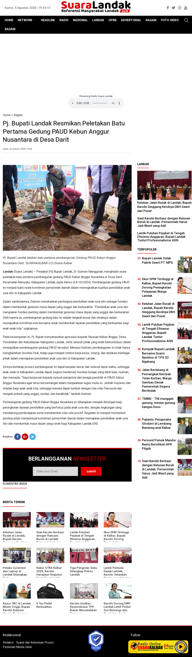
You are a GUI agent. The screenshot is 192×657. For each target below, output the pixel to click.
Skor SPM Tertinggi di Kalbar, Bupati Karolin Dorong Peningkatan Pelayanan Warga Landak (116, 541)
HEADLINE (48, 20)
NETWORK (25, 20)
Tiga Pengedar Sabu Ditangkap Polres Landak (83, 571)
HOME (9, 20)
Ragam (18, 115)
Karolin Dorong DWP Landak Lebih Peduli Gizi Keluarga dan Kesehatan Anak (117, 608)
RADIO (63, 20)
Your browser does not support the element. (96, 103)
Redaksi (8, 642)
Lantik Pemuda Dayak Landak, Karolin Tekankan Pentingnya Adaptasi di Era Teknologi (117, 574)
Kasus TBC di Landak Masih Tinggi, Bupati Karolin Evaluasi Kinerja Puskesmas (17, 608)
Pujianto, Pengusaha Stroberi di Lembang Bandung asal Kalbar (156, 424)
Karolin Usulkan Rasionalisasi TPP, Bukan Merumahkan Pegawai (83, 608)
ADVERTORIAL (131, 20)
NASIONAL (80, 20)
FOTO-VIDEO (170, 20)
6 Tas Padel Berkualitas (44, 605)
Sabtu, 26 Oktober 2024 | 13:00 (17, 149)
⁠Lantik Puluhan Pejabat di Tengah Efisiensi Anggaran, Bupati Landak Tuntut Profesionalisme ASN (161, 236)
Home (7, 115)
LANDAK (98, 20)
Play (181, 646)
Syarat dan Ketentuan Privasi (35, 642)
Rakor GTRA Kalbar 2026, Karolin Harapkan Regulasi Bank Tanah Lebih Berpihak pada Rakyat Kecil (49, 576)
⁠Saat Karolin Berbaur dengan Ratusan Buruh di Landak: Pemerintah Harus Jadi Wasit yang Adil (50, 539)
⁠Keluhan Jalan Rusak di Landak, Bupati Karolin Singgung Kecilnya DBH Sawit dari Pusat (15, 541)
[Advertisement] (96, 63)
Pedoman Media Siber (17, 647)
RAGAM (151, 20)
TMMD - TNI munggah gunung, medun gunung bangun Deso (158, 403)
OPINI (112, 20)
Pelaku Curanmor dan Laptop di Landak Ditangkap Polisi (15, 573)
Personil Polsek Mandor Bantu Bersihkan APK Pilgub (159, 444)
